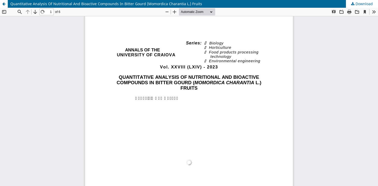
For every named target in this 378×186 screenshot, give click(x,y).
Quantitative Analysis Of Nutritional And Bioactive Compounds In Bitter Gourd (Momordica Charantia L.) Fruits (106, 3)
